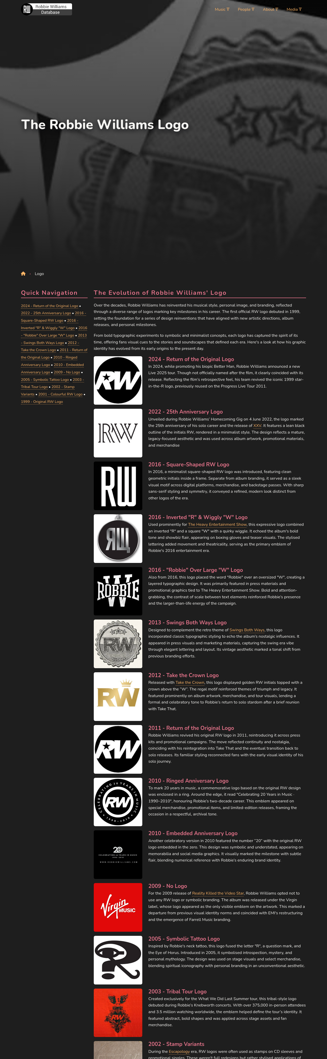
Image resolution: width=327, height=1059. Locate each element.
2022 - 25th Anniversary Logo (46, 313)
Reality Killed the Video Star (218, 893)
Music (220, 9)
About (268, 9)
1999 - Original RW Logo (42, 401)
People (244, 9)
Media (292, 9)
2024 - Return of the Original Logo (49, 305)
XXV (257, 425)
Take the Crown (190, 682)
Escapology (179, 1051)
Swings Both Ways (247, 630)
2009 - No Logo (67, 372)
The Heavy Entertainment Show (217, 524)
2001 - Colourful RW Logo (60, 394)
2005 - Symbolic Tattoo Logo (45, 379)
